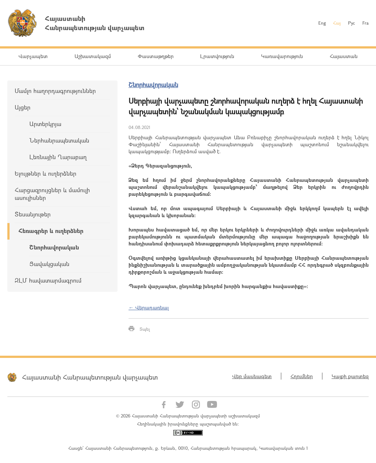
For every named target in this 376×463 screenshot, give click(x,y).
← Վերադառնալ (149, 307)
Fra (365, 23)
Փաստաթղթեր (156, 56)
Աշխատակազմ (93, 56)
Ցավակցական (49, 264)
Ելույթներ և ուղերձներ (45, 173)
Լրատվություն (217, 56)
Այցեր (22, 107)
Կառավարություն (282, 56)
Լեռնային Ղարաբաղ (58, 157)
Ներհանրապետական (59, 140)
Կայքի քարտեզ (350, 376)
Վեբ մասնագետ (252, 376)
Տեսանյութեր (33, 214)
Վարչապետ (33, 56)
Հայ (337, 23)
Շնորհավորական (54, 247)
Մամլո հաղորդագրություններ (55, 90)
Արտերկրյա (45, 124)
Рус (351, 23)
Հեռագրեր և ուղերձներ (50, 230)
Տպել (145, 329)
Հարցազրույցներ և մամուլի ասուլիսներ (52, 193)
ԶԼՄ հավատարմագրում (48, 280)
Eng (322, 23)
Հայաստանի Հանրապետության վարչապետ (90, 377)
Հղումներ (301, 376)
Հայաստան (344, 56)
